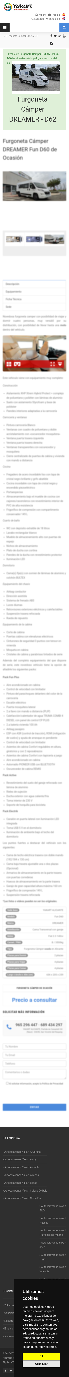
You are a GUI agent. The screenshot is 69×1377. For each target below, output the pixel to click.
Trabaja (54, 14)
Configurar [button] (41, 1363)
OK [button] (41, 1356)
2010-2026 (10, 1353)
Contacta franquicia (45, 18)
